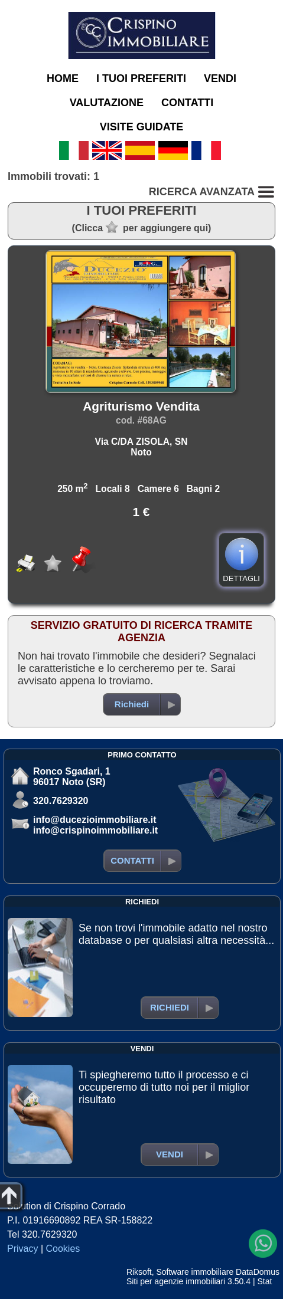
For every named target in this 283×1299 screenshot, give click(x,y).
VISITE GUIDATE (142, 127)
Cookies (63, 1249)
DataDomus (257, 1272)
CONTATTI (187, 103)
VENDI (220, 78)
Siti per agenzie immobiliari (175, 1281)
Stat (264, 1281)
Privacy (22, 1249)
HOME (63, 78)
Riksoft (139, 1272)
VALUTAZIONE (107, 103)
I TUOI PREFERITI (141, 78)
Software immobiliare (194, 1272)
